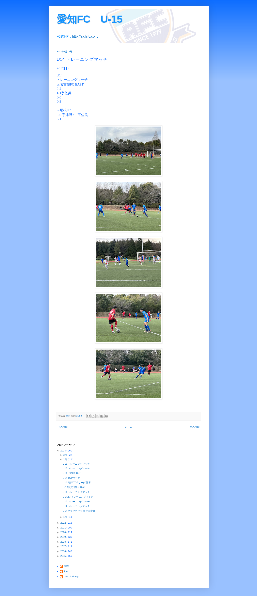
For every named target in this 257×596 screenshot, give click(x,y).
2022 (63, 522)
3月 (65, 454)
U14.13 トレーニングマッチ (78, 496)
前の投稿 (194, 427)
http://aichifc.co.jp (85, 36)
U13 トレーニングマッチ (76, 463)
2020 (63, 532)
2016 (63, 551)
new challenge (71, 576)
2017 (63, 546)
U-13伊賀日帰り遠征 (74, 487)
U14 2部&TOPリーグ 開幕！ (78, 482)
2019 (63, 537)
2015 (63, 556)
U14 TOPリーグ (71, 478)
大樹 (66, 566)
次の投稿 (62, 427)
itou (66, 571)
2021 (63, 527)
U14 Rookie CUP (72, 473)
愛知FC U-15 (90, 19)
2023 (63, 450)
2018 (63, 541)
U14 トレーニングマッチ (76, 468)
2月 (65, 459)
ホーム (128, 427)
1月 (65, 517)
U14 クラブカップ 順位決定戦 (79, 510)
